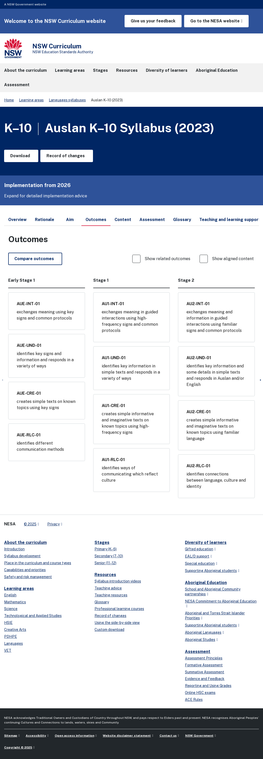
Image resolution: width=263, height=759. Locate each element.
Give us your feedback (153, 21)
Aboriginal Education (206, 582)
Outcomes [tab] (95, 221)
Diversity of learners (206, 542)
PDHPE (10, 636)
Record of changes (110, 616)
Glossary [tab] (182, 219)
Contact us (168, 735)
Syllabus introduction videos (118, 581)
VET (7, 650)
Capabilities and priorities (25, 570)
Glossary (102, 602)
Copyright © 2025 (18, 747)
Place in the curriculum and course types (37, 563)
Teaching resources (111, 595)
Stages (102, 542)
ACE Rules (194, 700)
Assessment (197, 651)
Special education (200, 563)
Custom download (109, 630)
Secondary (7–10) (109, 556)
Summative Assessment (204, 672)
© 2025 (30, 524)
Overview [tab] (17, 219)
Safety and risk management (28, 577)
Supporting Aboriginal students (211, 571)
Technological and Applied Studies (33, 616)
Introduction (14, 549)
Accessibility (36, 735)
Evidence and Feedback (204, 679)
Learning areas (31, 100)
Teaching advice (108, 588)
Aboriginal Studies (200, 640)
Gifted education (199, 549)
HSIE (8, 623)
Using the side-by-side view (117, 623)
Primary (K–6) (106, 549)
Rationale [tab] (44, 219)
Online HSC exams (200, 693)
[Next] (260, 380)
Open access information (74, 735)
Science (10, 609)
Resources (105, 574)
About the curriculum (25, 542)
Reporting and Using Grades (208, 686)
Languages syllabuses (67, 100)
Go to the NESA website (215, 21)
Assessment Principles (203, 658)
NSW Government (199, 735)
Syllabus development (22, 556)
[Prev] (2, 380)
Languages (13, 643)
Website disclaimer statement (127, 735)
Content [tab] (123, 219)
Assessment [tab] (152, 219)
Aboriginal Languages (203, 632)
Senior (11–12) (105, 563)
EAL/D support (197, 556)
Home (9, 100)
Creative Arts (15, 630)
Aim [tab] (70, 219)
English (10, 595)
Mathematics (15, 602)
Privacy (53, 524)
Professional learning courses (119, 609)
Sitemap (10, 735)
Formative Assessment (204, 665)
